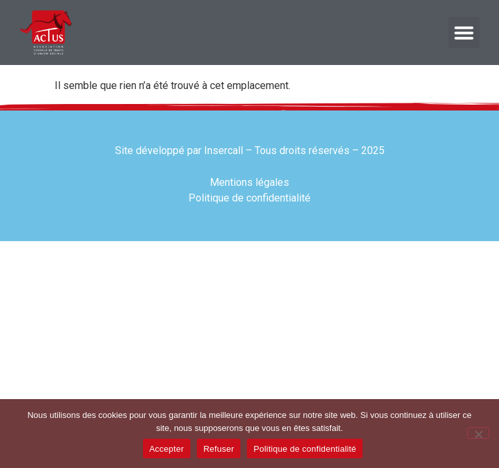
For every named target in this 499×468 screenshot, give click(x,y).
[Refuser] (478, 433)
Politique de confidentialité (304, 449)
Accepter (166, 449)
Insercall (223, 150)
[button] (464, 32)
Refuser (218, 449)
